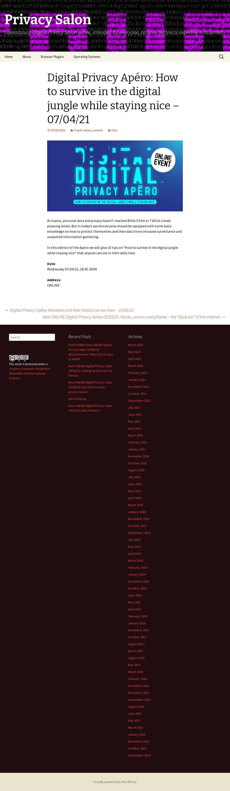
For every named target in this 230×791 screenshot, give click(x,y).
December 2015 (138, 686)
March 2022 (135, 366)
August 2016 (136, 658)
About (26, 57)
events (98, 130)
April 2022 (134, 359)
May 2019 (134, 547)
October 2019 (137, 526)
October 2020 (137, 463)
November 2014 (138, 741)
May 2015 (134, 721)
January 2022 (137, 380)
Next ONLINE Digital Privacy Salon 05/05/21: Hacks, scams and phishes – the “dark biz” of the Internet (134, 317)
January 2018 (137, 623)
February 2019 (137, 567)
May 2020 (134, 491)
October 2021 (137, 394)
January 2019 (137, 574)
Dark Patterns (78, 399)
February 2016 (137, 679)
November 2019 (138, 519)
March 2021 (135, 435)
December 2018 (138, 581)
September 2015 (139, 700)
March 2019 (135, 561)
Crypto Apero (83, 130)
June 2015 (135, 714)
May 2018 (134, 602)
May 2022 (134, 352)
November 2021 (138, 387)
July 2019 (134, 540)
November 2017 (138, 630)
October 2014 (137, 748)
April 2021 (134, 428)
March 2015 (135, 727)
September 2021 (139, 401)
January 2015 (137, 734)
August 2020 (136, 470)
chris (114, 130)
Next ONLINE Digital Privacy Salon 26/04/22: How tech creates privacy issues (90, 387)
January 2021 (137, 449)
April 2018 (134, 609)
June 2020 (135, 484)
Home (8, 57)
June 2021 (135, 414)
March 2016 (135, 672)
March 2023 (135, 345)
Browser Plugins (52, 57)
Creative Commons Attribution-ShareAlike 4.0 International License (30, 373)
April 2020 (134, 498)
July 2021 (134, 407)
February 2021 (137, 442)
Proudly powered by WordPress (115, 782)
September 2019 (139, 533)
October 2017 (137, 637)
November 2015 (138, 693)
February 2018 (137, 616)
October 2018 (137, 588)
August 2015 (136, 707)
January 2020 (137, 512)
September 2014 (139, 755)
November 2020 (138, 456)
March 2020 (135, 505)
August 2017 (136, 644)
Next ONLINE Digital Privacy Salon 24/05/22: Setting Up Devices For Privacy (90, 370)
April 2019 (134, 554)
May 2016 (134, 665)
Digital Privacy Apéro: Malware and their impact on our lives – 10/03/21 (69, 310)
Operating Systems (86, 57)
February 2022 (137, 373)
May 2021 (134, 421)
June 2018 (135, 595)
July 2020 (134, 477)
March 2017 (135, 651)
